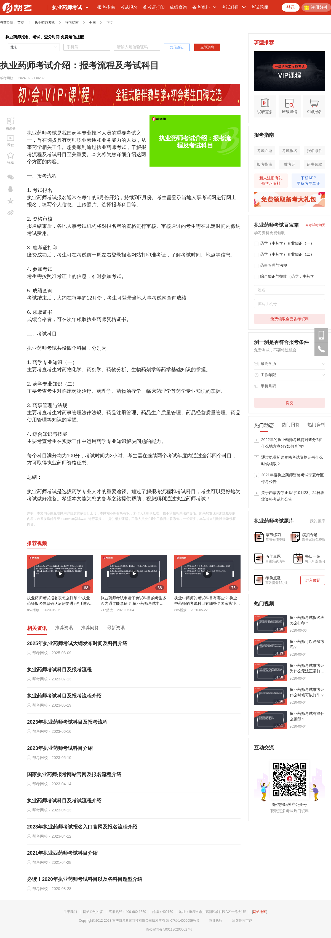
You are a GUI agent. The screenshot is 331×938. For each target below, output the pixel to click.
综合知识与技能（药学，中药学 (284, 276)
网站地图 (259, 912)
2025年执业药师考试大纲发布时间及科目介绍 (77, 643)
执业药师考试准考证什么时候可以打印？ (307, 692)
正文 (109, 23)
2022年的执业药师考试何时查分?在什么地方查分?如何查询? (291, 442)
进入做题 (313, 580)
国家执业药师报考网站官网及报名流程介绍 (74, 774)
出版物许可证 (239, 921)
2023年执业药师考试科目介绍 (60, 748)
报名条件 (314, 150)
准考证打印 (154, 7)
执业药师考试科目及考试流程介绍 (64, 800)
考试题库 (259, 7)
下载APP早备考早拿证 (308, 181)
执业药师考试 (45, 23)
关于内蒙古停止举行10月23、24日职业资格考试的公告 (292, 495)
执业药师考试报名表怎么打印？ (307, 620)
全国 (92, 23)
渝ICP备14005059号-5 (182, 921)
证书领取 (314, 164)
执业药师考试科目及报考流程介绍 (64, 696)
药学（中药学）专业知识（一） (284, 243)
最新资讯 (116, 627)
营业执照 (213, 921)
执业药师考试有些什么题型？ (307, 716)
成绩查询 (178, 7)
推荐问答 (90, 627)
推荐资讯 (64, 627)
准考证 (289, 164)
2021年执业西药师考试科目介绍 (62, 853)
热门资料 (316, 424)
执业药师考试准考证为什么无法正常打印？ (307, 668)
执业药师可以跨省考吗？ (307, 644)
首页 (20, 23)
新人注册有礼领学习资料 (270, 181)
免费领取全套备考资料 (289, 319)
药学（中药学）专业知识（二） (284, 254)
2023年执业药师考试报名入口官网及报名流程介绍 (82, 827)
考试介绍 (264, 150)
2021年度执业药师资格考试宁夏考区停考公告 (292, 478)
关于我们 (70, 912)
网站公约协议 (93, 912)
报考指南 (106, 7)
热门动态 (264, 425)
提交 (289, 402)
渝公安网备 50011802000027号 (166, 929)
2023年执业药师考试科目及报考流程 (67, 722)
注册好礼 (316, 7)
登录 (290, 7)
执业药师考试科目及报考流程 (59, 669)
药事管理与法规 (270, 265)
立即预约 (207, 47)
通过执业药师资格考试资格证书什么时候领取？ (292, 460)
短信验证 (176, 47)
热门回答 (291, 424)
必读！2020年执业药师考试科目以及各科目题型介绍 (84, 879)
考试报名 (129, 7)
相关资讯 (37, 628)
